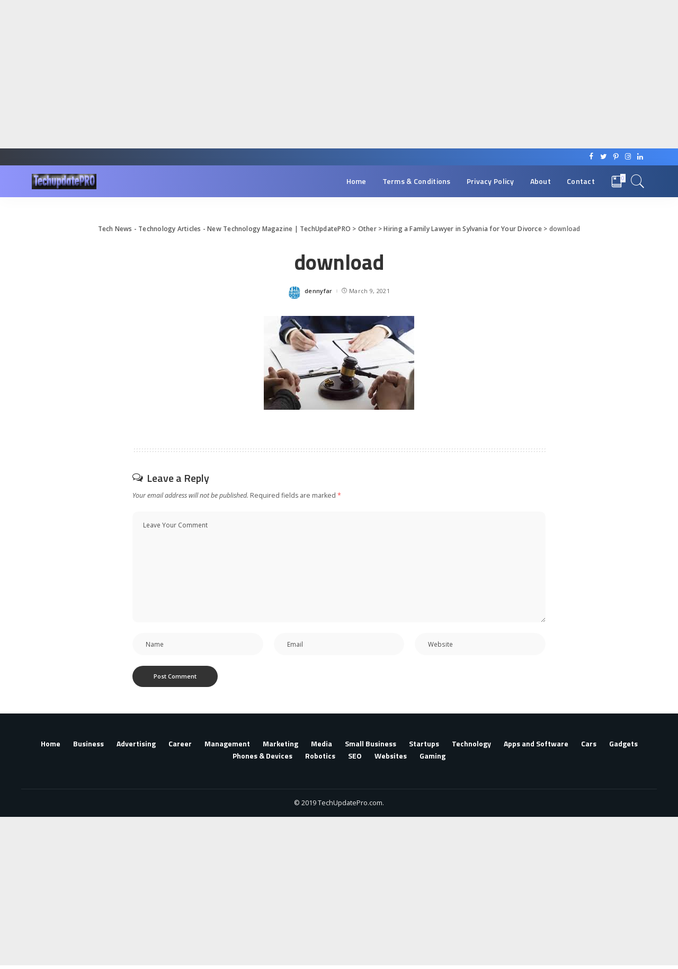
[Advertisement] (318, 74)
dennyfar (319, 291)
